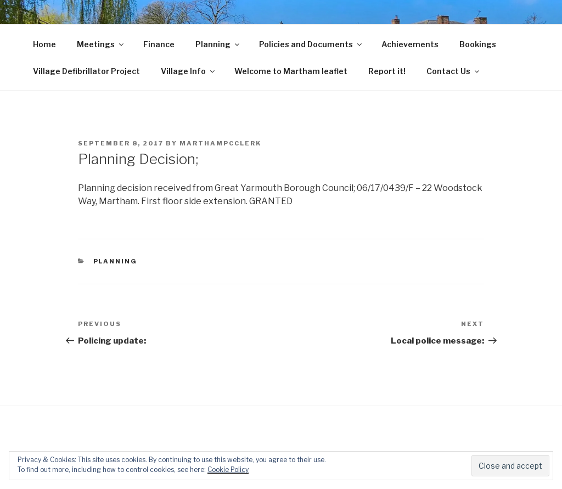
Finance (159, 44)
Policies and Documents (311, 44)
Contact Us (453, 71)
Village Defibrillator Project (86, 71)
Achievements (410, 44)
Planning (218, 44)
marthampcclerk (220, 143)
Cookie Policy (228, 469)
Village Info (188, 71)
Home (44, 44)
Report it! (387, 71)
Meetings (101, 44)
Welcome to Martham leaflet (290, 71)
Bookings (477, 44)
